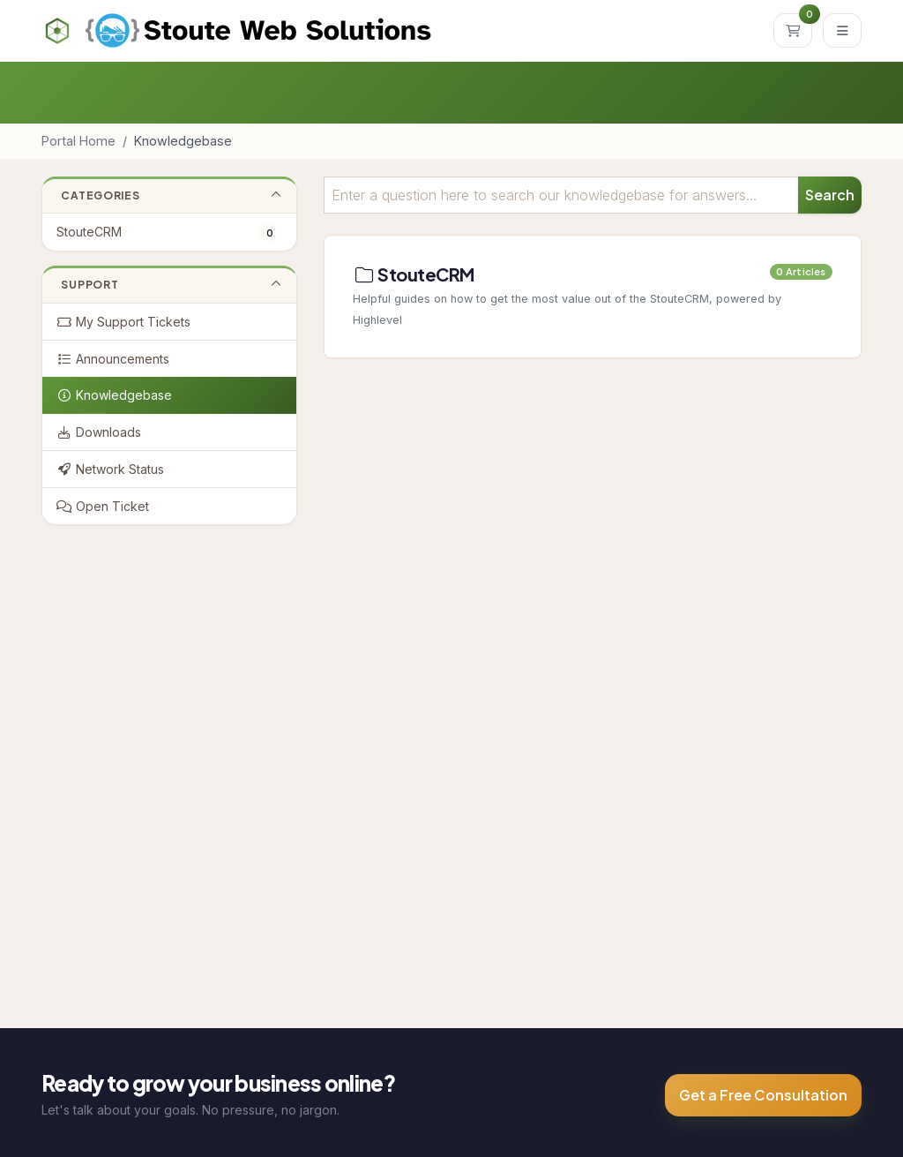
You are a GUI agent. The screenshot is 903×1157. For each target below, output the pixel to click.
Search (829, 194)
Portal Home (78, 140)
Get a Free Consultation (763, 1095)
